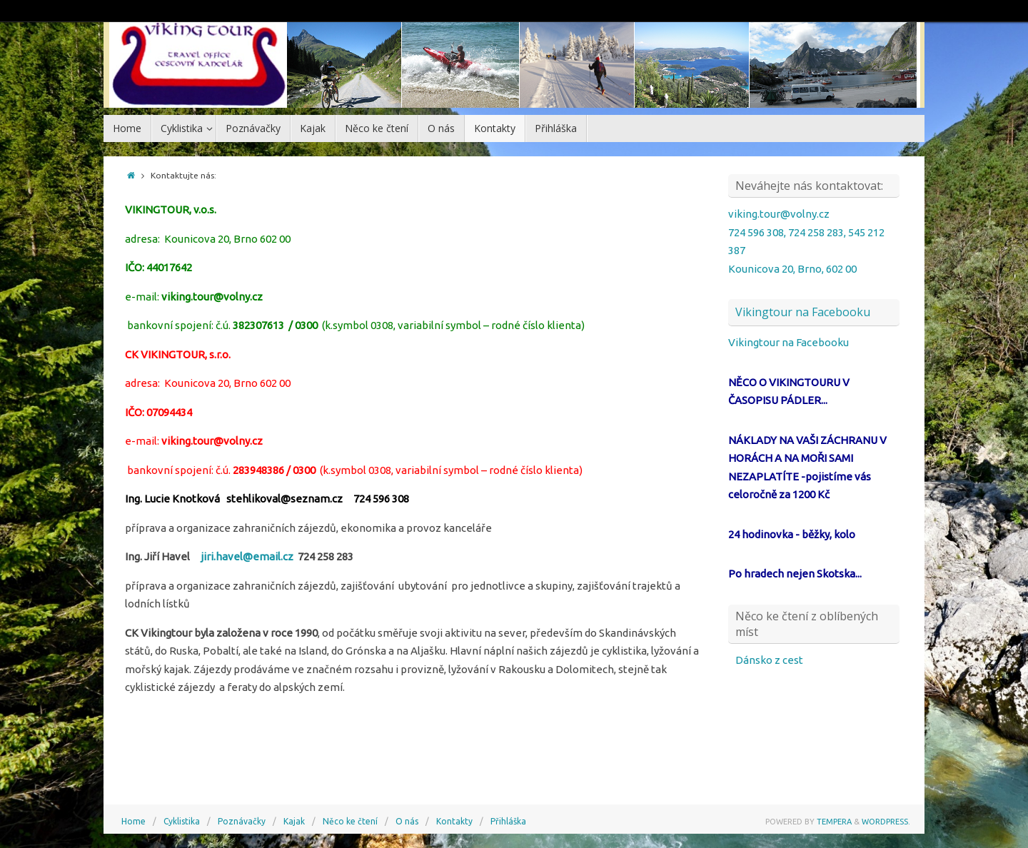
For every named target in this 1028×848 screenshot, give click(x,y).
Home (133, 821)
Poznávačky (242, 821)
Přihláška (508, 821)
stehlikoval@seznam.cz (284, 499)
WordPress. (886, 821)
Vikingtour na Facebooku (802, 312)
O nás (406, 821)
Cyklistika (181, 821)
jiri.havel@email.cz (247, 556)
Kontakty (454, 821)
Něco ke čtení (350, 821)
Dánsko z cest (769, 660)
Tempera (834, 821)
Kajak (294, 821)
